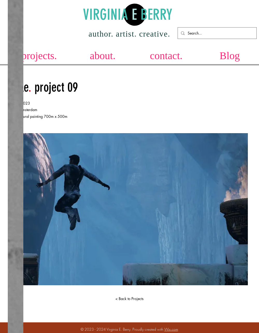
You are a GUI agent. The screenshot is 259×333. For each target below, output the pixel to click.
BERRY (154, 15)
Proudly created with (148, 329)
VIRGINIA (107, 15)
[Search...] (217, 33)
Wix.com (171, 329)
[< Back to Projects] (129, 299)
